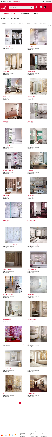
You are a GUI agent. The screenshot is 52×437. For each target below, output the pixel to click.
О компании (22, 433)
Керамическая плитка (10, 13)
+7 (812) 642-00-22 (7, 1)
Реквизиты (22, 436)
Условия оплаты (33, 434)
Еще (36, 13)
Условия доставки (34, 436)
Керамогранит (25, 13)
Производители (44, 436)
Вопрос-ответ (43, 434)
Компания (22, 431)
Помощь (43, 431)
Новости (22, 434)
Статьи (42, 433)
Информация (33, 431)
